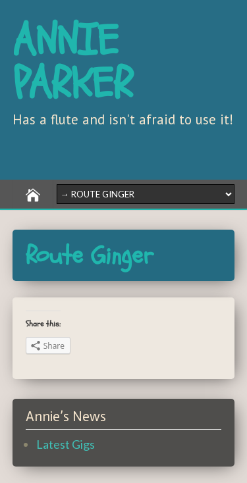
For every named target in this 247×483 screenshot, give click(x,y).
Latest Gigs (65, 444)
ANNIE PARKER (73, 62)
